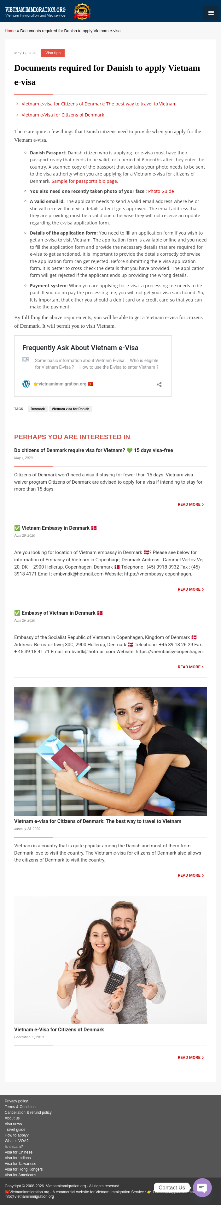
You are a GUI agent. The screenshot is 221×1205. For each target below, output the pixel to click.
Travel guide (15, 1129)
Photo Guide (161, 191)
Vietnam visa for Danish (70, 409)
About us (12, 1118)
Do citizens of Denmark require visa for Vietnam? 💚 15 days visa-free (93, 450)
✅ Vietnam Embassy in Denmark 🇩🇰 (55, 528)
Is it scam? (14, 1146)
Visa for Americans (20, 1175)
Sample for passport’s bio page (84, 181)
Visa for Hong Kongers (24, 1169)
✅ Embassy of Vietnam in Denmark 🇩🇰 (58, 613)
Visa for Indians (18, 1158)
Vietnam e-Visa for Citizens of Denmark (59, 115)
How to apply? (17, 1135)
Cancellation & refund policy (28, 1112)
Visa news (13, 1124)
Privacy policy (16, 1101)
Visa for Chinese (18, 1152)
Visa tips (53, 53)
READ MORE (189, 504)
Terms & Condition (20, 1107)
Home (10, 30)
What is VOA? (16, 1141)
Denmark (38, 409)
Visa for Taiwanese (20, 1163)
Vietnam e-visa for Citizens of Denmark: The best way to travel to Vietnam (95, 104)
